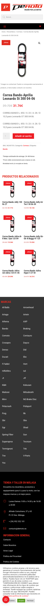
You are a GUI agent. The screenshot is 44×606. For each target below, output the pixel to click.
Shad (25, 427)
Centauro (27, 335)
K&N (4, 385)
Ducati (5, 357)
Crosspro (6, 342)
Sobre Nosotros (9, 545)
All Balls (5, 307)
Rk (24, 413)
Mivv (4, 399)
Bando (5, 149)
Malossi (5, 392)
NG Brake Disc (29, 399)
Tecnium (27, 441)
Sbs (25, 420)
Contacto (7, 540)
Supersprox (7, 441)
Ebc (25, 357)
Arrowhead (28, 307)
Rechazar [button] (30, 600)
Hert (25, 364)
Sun (25, 434)
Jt (3, 378)
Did (24, 349)
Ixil (24, 371)
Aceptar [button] (21, 600)
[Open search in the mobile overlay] (22, 17)
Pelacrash (6, 406)
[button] (39, 43)
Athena (5, 321)
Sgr (3, 427)
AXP (25, 321)
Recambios (11, 32)
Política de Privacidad (12, 556)
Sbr (3, 420)
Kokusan (27, 385)
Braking (26, 328)
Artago (5, 314)
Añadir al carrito (23, 136)
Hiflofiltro (6, 371)
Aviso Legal (8, 551)
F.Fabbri (6, 364)
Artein (26, 314)
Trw (4, 455)
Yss (3, 463)
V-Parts (26, 455)
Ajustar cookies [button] (9, 600)
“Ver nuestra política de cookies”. (16, 596)
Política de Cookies (11, 562)
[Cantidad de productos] (6, 136)
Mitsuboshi (28, 392)
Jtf (24, 378)
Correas (19, 32)
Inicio (4, 32)
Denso (5, 349)
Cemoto (6, 335)
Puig (4, 413)
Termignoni (7, 448)
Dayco (26, 342)
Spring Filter (7, 434)
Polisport (27, 406)
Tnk (25, 448)
